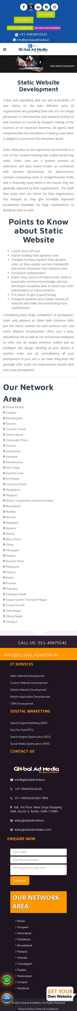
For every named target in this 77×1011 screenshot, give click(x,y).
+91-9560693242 (33, 34)
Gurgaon (22, 927)
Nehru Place (12, 539)
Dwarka (9, 446)
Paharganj (11, 550)
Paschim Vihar (13, 561)
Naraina (9, 528)
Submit (20, 880)
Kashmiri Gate (13, 473)
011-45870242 (52, 643)
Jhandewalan (13, 462)
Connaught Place (15, 440)
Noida (20, 921)
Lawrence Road (14, 484)
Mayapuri (10, 495)
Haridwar (10, 457)
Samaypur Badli (14, 594)
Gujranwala (12, 451)
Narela (8, 534)
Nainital (9, 517)
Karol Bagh (11, 468)
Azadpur (10, 413)
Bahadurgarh (13, 418)
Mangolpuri (11, 490)
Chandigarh (23, 964)
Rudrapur (10, 589)
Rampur (9, 572)
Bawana (9, 424)
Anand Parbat (13, 407)
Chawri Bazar (13, 435)
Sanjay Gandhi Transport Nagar (25, 600)
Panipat (9, 556)
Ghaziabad (23, 933)
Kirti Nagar (11, 479)
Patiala (20, 970)
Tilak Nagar (12, 611)
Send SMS (46, 14)
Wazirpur (10, 622)
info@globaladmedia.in (31, 655)
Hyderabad (23, 976)
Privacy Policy (26, 1009)
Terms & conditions (47, 1009)
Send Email (23, 20)
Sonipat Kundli (13, 605)
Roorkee (9, 583)
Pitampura (11, 567)
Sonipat (21, 982)
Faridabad (22, 939)
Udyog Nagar (13, 616)
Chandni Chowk (14, 429)
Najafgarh (10, 523)
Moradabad (11, 506)
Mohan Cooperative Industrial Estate (28, 501)
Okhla (8, 545)
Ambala (21, 958)
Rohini (8, 578)
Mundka (9, 512)
